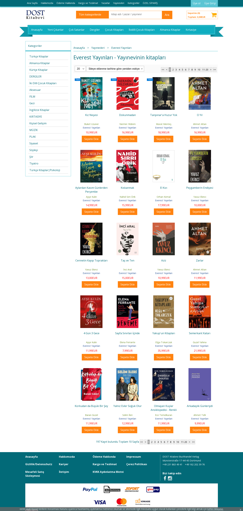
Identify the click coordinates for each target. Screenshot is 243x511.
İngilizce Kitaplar (39, 110)
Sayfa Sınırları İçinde (127, 333)
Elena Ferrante (127, 342)
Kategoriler (35, 46)
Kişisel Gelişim (38, 123)
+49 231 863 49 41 (172, 464)
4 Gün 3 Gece (91, 333)
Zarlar (200, 260)
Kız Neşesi (91, 115)
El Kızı (163, 188)
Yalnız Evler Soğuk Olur (127, 406)
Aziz (163, 260)
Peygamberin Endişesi (199, 188)
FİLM (32, 96)
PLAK (32, 136)
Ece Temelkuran (163, 415)
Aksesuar (35, 90)
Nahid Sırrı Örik (127, 196)
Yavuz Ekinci (199, 196)
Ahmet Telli (200, 415)
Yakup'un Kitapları (163, 333)
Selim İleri (127, 415)
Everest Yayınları (91, 127)
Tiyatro (33, 163)
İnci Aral (127, 269)
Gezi (32, 103)
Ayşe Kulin (91, 196)
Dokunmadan (127, 115)
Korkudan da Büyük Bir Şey (91, 406)
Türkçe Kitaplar (38, 56)
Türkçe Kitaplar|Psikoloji (44, 170)
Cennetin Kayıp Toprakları (91, 260)
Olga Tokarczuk (163, 342)
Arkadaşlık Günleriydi (200, 406)
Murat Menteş (163, 124)
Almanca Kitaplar (39, 63)
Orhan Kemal (164, 196)
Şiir (31, 157)
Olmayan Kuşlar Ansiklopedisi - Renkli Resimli (164, 410)
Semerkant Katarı (199, 333)
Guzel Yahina (199, 342)
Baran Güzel (91, 415)
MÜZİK (33, 130)
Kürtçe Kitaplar (38, 70)
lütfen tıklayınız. (215, 509)
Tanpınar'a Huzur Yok (163, 115)
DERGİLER (35, 76)
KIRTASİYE (35, 116)
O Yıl (199, 115)
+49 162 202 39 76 (195, 464)
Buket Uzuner (91, 124)
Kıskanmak (127, 188)
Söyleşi (33, 150)
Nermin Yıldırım (127, 124)
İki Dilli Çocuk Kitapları (42, 83)
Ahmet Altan (199, 124)
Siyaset (33, 143)
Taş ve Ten (127, 260)
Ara (167, 14)
